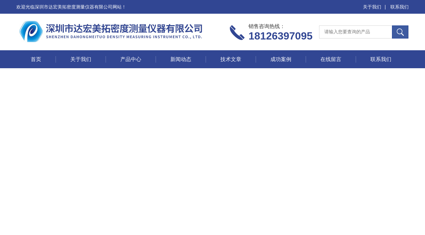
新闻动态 (180, 59)
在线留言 (330, 59)
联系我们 (399, 6)
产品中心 (130, 59)
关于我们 (372, 6)
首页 (36, 59)
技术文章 (230, 59)
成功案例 (280, 59)
